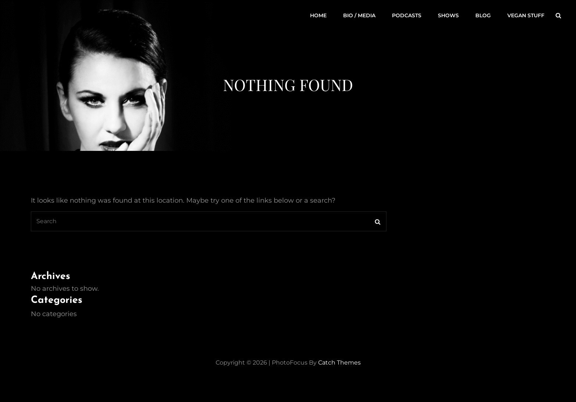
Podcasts (406, 15)
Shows (448, 15)
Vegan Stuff (525, 15)
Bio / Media (359, 15)
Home (318, 15)
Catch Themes (339, 362)
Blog (483, 15)
